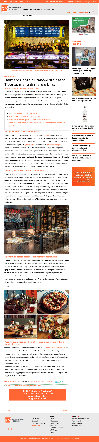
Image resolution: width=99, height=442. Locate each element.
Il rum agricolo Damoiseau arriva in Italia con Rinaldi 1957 (83, 128)
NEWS (25, 9)
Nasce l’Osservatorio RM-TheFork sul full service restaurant (82, 157)
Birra (10, 386)
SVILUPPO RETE (50, 9)
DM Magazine (77, 423)
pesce (39, 386)
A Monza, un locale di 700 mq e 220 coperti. (25, 116)
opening (33, 386)
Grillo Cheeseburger (53, 145)
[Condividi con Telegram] (62, 381)
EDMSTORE (71, 12)
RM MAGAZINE (36, 9)
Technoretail (76, 421)
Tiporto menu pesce (33, 88)
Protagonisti (54, 423)
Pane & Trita (18, 386)
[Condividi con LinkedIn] (58, 381)
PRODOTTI (27, 15)
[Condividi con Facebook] (54, 381)
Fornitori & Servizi (56, 428)
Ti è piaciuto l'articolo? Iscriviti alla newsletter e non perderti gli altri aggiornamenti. (37, 394)
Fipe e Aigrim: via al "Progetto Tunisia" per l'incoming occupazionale (84, 70)
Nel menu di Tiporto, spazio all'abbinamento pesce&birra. (30, 120)
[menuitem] (84, 12)
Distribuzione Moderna (80, 419)
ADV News (53, 430)
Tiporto (26, 386)
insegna (47, 135)
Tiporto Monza (11, 88)
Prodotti (53, 425)
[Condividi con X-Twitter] (56, 381)
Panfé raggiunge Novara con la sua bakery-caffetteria (84, 99)
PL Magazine (76, 425)
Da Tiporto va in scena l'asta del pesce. (23, 113)
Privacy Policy (59, 438)
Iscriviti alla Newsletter (54, 2)
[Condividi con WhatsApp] (60, 381)
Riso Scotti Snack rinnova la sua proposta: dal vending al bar (82, 138)
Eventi (52, 432)
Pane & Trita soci (21, 88)
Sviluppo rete (54, 421)
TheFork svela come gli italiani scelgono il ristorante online (81, 148)
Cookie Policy (69, 438)
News (52, 419)
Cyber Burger (29, 145)
